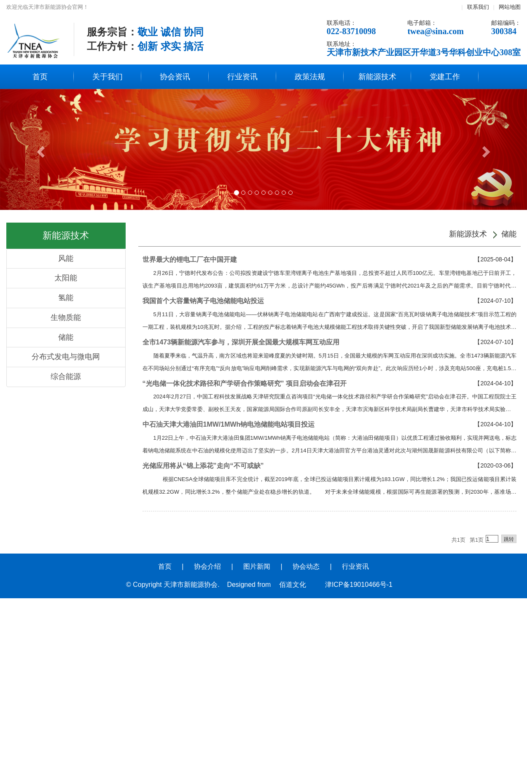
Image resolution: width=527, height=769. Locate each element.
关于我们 (107, 77)
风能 (65, 258)
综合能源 (66, 376)
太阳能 (65, 278)
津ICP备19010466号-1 (359, 584)
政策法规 (310, 77)
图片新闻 (256, 566)
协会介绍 (207, 566)
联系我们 (478, 7)
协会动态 (306, 566)
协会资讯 (175, 77)
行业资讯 (242, 77)
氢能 (65, 297)
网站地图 (510, 7)
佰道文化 (292, 584)
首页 (40, 77)
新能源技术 (377, 77)
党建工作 (445, 77)
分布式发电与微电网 (66, 356)
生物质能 (66, 317)
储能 (65, 337)
